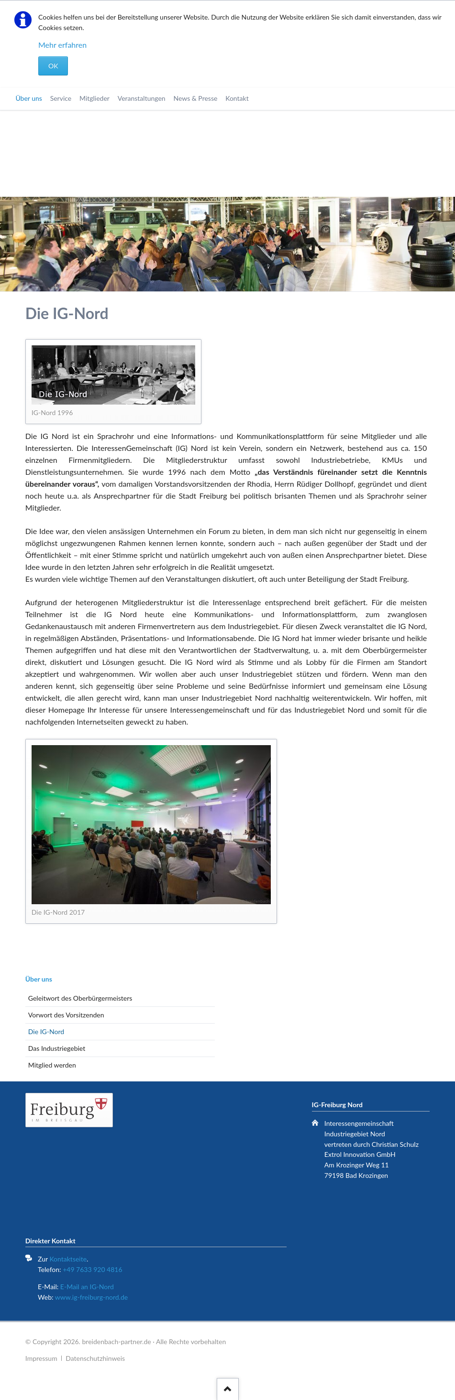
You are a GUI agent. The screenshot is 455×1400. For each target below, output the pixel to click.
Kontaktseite (68, 1259)
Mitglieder (94, 98)
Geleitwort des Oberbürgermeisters (80, 998)
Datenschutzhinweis (95, 1358)
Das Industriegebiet (56, 1048)
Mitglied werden (52, 1065)
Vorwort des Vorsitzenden (66, 1015)
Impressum (41, 1358)
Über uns (28, 98)
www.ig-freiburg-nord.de (91, 1297)
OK (53, 66)
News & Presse (195, 98)
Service (61, 98)
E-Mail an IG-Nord (87, 1286)
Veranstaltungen (142, 98)
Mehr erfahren (62, 44)
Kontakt (237, 98)
